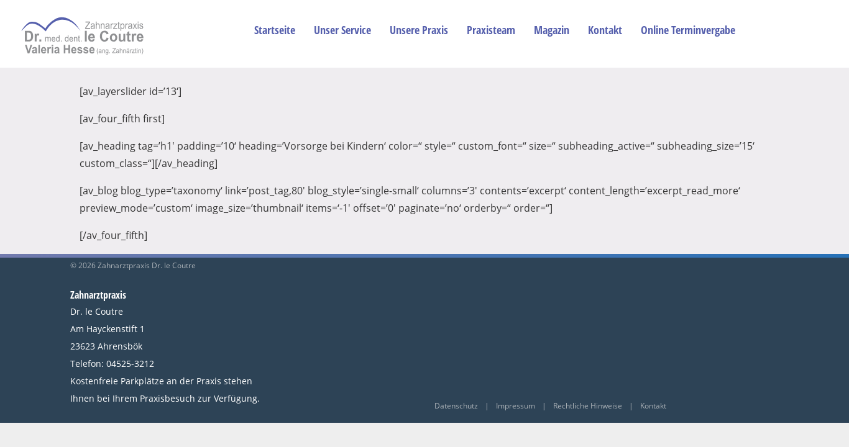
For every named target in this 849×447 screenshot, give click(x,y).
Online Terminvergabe (688, 29)
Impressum (515, 405)
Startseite (274, 29)
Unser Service (342, 29)
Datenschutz (457, 405)
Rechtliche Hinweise (587, 405)
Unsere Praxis (419, 29)
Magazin (551, 29)
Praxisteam (491, 29)
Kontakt (605, 29)
